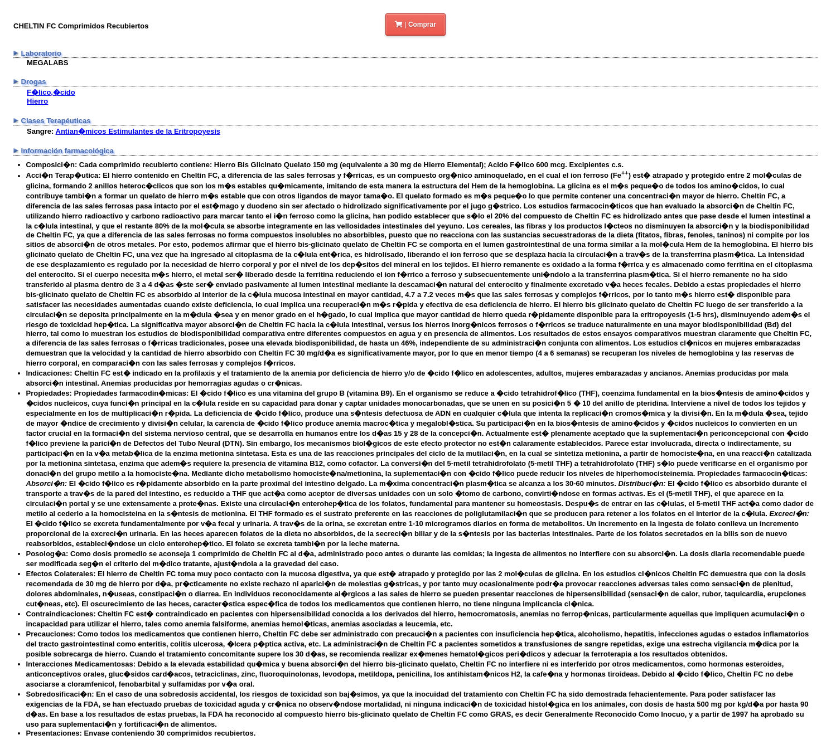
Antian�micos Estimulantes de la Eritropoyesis (138, 131)
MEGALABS (47, 63)
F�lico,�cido (51, 92)
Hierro (37, 101)
